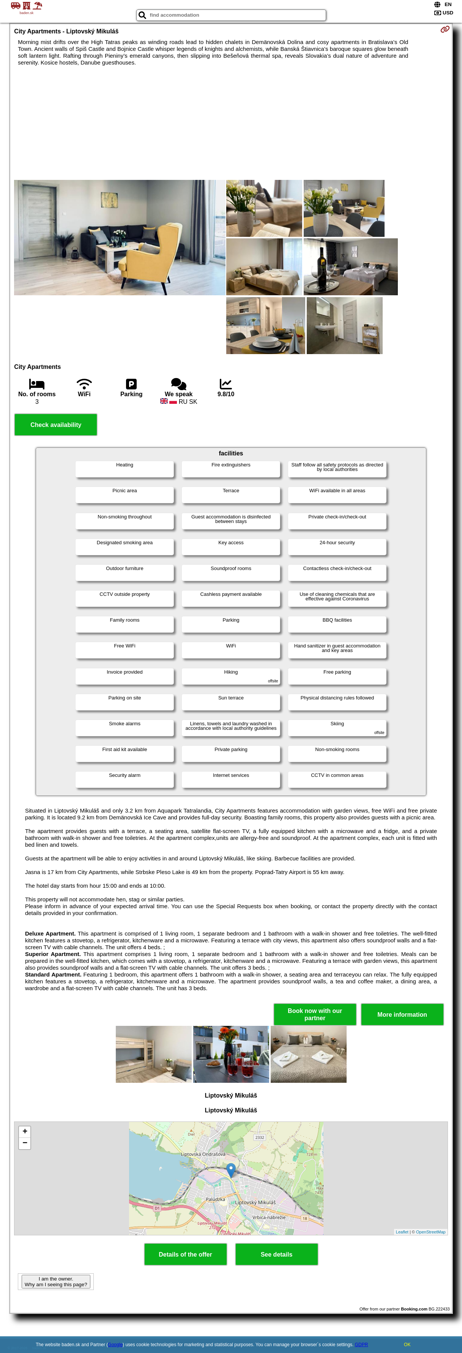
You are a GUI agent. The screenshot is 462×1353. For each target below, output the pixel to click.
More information (402, 1014)
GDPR (361, 1344)
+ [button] (24, 1132)
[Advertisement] (231, 123)
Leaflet (402, 1232)
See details (277, 1254)
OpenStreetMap (431, 1232)
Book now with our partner (315, 1014)
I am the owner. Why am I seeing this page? (56, 1281)
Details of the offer (185, 1254)
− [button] (24, 1143)
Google (115, 1344)
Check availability (55, 425)
